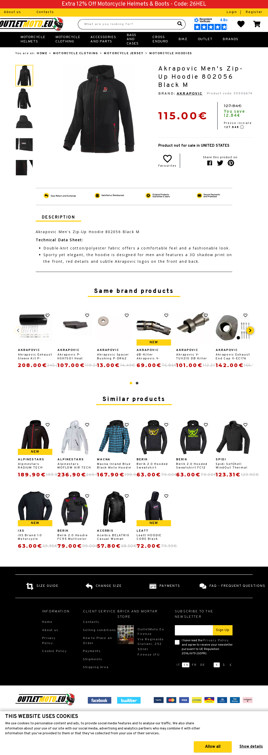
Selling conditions (99, 641)
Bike (182, 50)
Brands (230, 50)
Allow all (213, 746)
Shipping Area (96, 679)
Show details (251, 746)
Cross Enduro (160, 50)
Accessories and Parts (103, 50)
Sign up (222, 641)
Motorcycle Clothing (67, 50)
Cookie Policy (54, 662)
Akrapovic (189, 105)
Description (58, 228)
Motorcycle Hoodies (170, 65)
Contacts (45, 12)
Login (232, 12)
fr (194, 676)
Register (254, 12)
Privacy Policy (216, 652)
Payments (92, 662)
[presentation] (250, 342)
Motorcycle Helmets (32, 50)
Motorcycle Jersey (123, 65)
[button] (131, 394)
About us (12, 12)
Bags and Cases (133, 50)
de (202, 676)
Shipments (92, 671)
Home (42, 65)
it (178, 676)
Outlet (205, 50)
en (186, 676)
